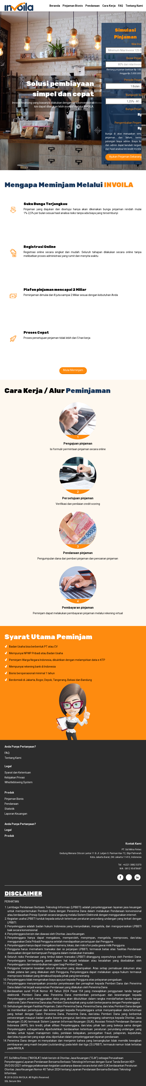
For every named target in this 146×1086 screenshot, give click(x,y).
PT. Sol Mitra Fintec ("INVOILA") (23, 1058)
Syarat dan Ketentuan (18, 772)
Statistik (9, 808)
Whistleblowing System (19, 782)
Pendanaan (92, 5)
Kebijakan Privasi (15, 777)
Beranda (54, 5)
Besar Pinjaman (135, 58)
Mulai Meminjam (73, 370)
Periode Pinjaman (134, 79)
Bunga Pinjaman (135, 109)
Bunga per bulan (135, 94)
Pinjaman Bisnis (73, 5)
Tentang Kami (134, 5)
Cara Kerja (109, 5)
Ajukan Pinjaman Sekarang (125, 156)
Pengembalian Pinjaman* (130, 122)
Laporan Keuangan (16, 813)
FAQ (120, 5)
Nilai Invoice (138, 44)
